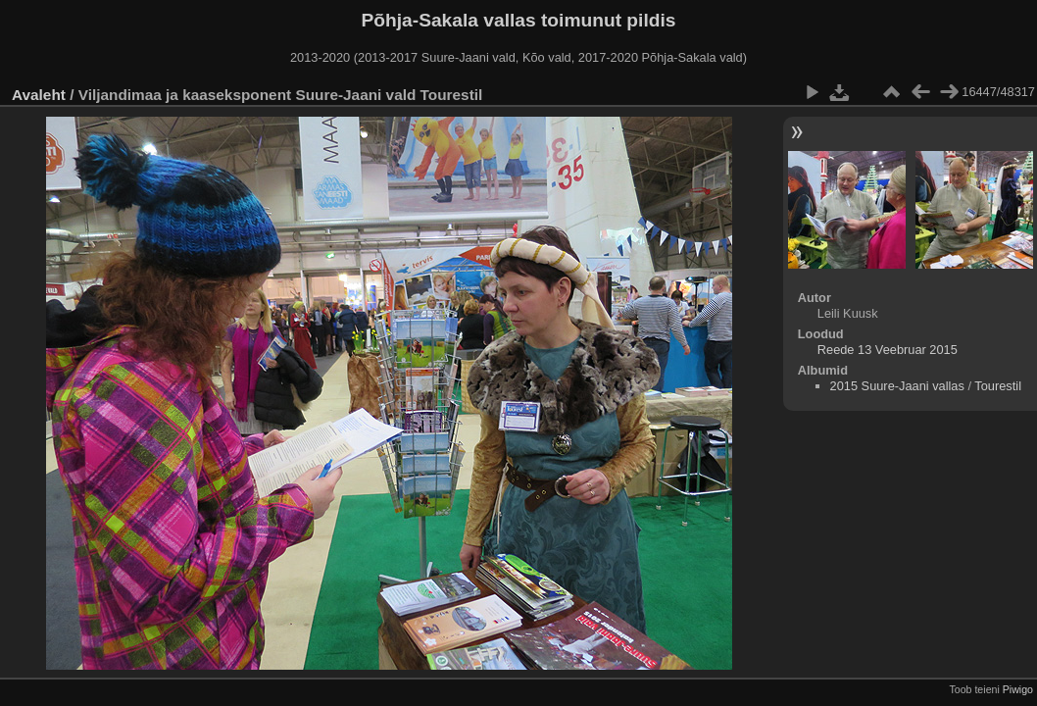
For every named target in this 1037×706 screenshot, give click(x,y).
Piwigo (1018, 689)
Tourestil (997, 385)
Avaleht (39, 94)
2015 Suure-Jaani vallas (897, 385)
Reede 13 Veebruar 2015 (887, 349)
